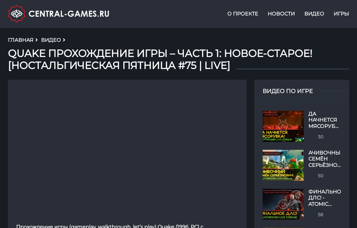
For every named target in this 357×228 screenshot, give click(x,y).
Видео (314, 14)
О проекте (242, 14)
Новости (281, 14)
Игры (341, 14)
